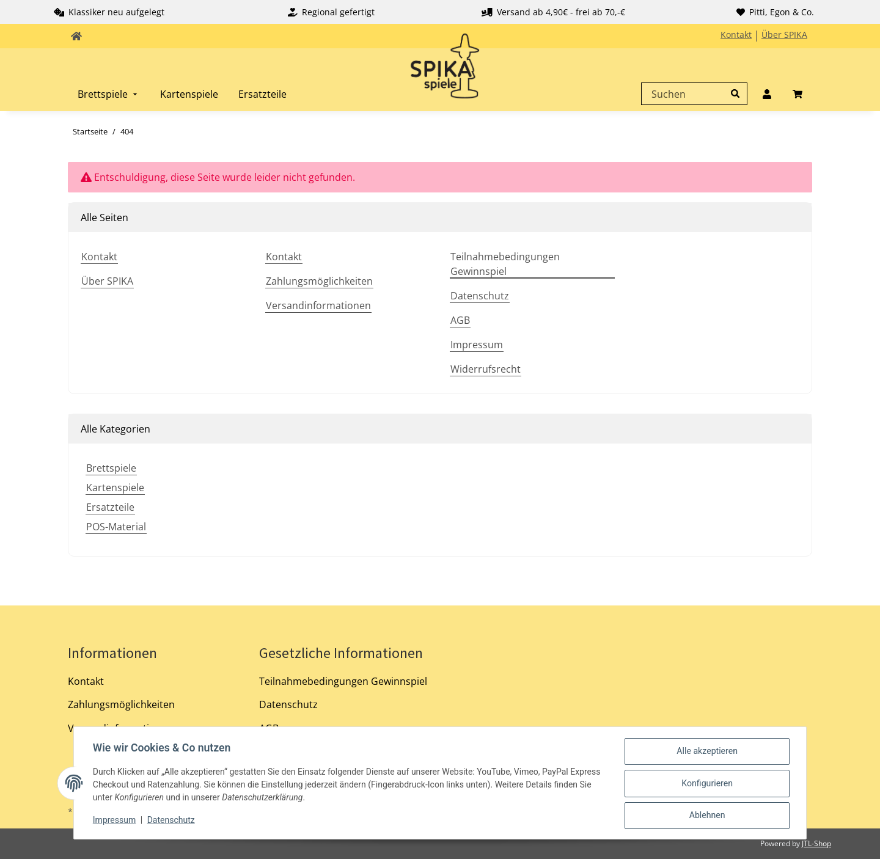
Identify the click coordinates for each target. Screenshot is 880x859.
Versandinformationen (318, 305)
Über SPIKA (784, 34)
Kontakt (736, 34)
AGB (460, 320)
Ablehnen (706, 816)
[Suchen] (691, 94)
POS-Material (116, 526)
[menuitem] (109, 94)
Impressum (476, 344)
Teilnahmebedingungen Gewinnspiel (505, 264)
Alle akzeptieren (706, 752)
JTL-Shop (816, 843)
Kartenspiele (115, 487)
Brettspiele (111, 468)
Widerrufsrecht (485, 369)
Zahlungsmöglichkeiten (319, 281)
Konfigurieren (706, 784)
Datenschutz (479, 295)
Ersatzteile (110, 507)
